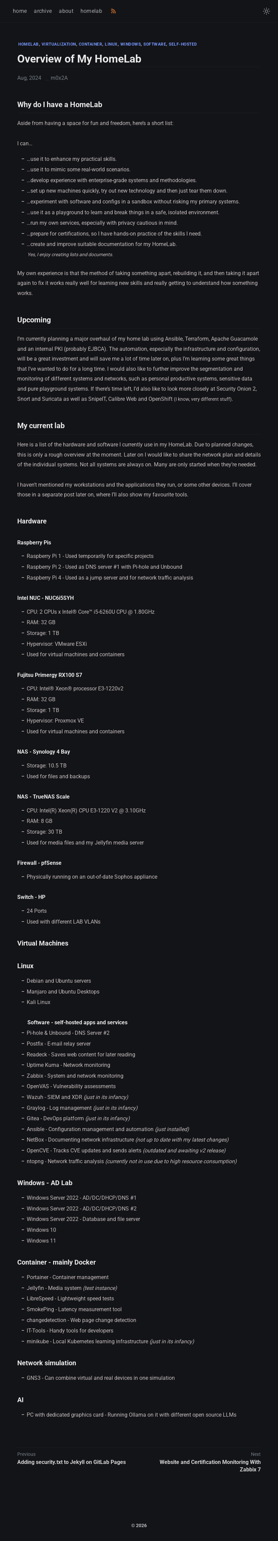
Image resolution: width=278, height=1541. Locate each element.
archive (43, 11)
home (20, 11)
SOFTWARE (154, 44)
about (66, 11)
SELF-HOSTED (183, 44)
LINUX (111, 44)
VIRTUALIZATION (59, 44)
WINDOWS (130, 44)
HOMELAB (28, 44)
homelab (91, 11)
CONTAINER (90, 44)
